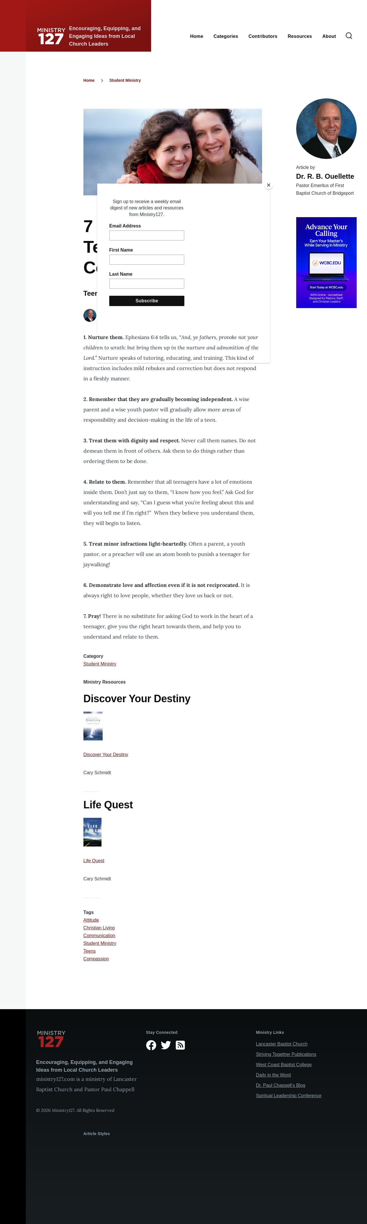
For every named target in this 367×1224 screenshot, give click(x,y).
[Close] (268, 185)
